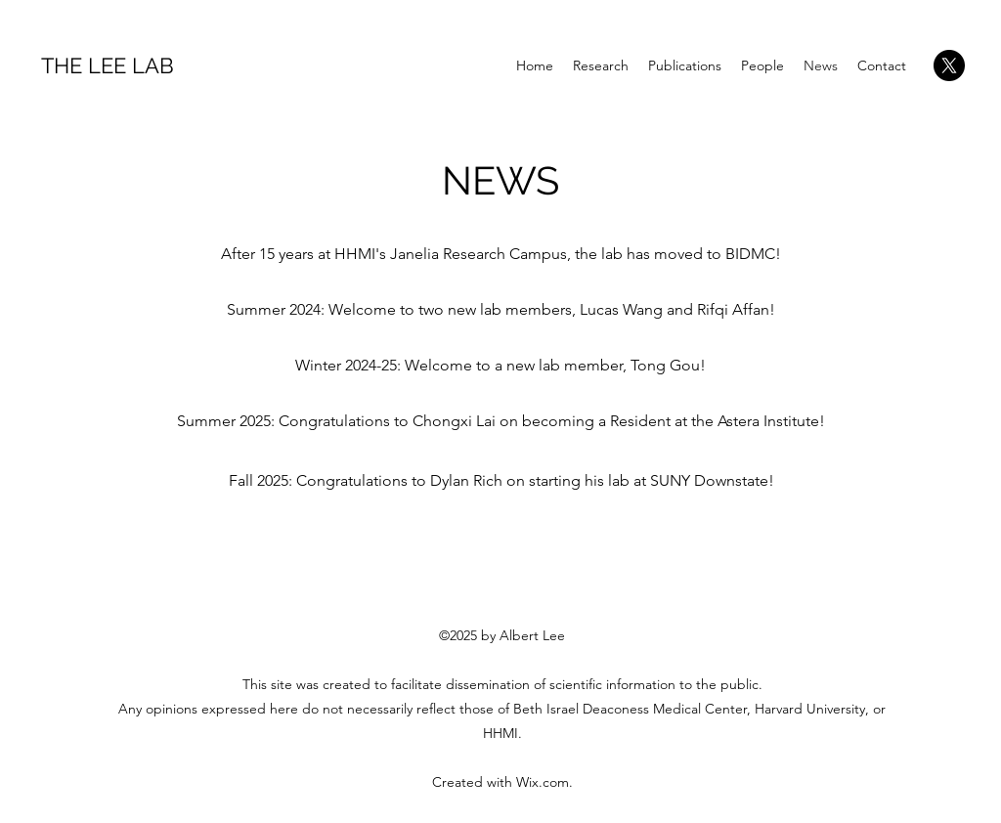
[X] (949, 65)
